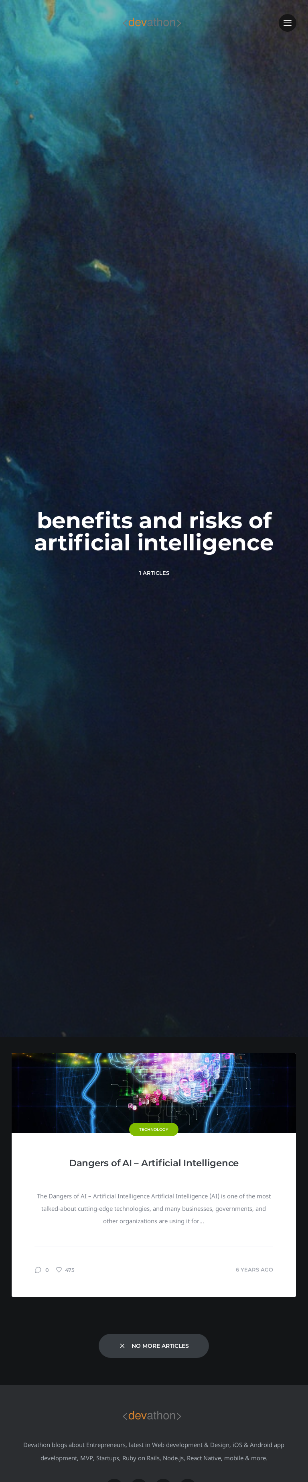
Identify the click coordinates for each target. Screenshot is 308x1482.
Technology (153, 1129)
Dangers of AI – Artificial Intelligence (154, 1163)
